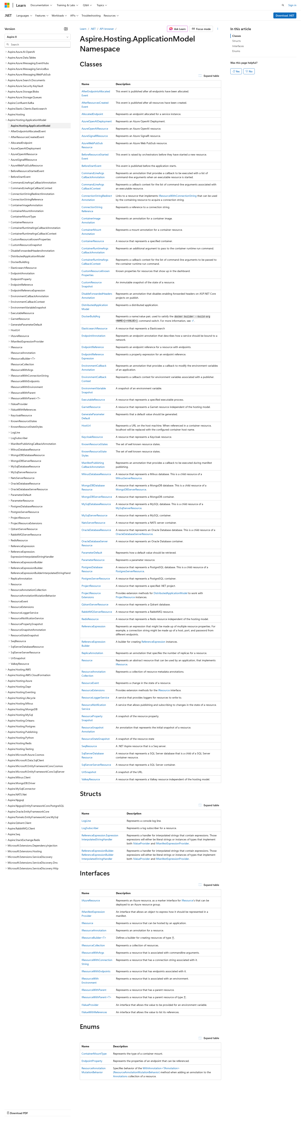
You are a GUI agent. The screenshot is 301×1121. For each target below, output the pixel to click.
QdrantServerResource (95, 604)
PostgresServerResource (130, 571)
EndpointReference (93, 347)
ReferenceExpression (93, 626)
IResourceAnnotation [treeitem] (23, 353)
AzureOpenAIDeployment (97, 121)
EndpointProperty (92, 1061)
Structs (236, 41)
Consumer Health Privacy (110, 1109)
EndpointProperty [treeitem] (21, 279)
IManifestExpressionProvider (172, 843)
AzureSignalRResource (95, 136)
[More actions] (217, 29)
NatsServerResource (93, 522)
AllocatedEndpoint (92, 114)
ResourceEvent (90, 683)
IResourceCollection (93, 945)
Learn (83, 29)
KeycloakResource (92, 437)
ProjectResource (91, 586)
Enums (236, 51)
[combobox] (38, 37)
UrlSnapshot (89, 772)
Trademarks (159, 1109)
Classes (236, 36)
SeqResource (89, 746)
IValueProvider (141, 843)
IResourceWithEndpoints (96, 971)
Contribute (68, 1109)
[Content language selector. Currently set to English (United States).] (22, 1100)
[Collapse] (66, 28)
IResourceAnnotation (94, 930)
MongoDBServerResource (131, 489)
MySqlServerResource (128, 508)
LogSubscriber (90, 828)
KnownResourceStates (95, 444)
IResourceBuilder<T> (94, 937)
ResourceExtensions (93, 690)
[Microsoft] (7, 5)
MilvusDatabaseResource (96, 474)
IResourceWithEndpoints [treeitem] (25, 381)
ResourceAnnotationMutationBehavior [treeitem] (33, 595)
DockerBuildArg (91, 316)
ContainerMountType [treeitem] (23, 216)
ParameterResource (93, 560)
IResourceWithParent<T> (97, 997)
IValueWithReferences (94, 1012)
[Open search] (283, 5)
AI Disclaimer (12, 1109)
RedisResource (90, 619)
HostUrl (86, 425)
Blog (52, 1109)
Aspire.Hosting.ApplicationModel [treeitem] (30, 125)
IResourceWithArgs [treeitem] (22, 370)
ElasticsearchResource (94, 328)
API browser (107, 29)
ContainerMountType (94, 1053)
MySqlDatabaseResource (96, 504)
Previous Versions (35, 1109)
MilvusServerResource (129, 478)
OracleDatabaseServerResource (134, 534)
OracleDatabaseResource (96, 530)
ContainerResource (93, 241)
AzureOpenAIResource (95, 128)
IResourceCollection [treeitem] (22, 364)
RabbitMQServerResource (97, 611)
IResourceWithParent (94, 990)
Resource (87, 660)
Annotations (120, 1076)
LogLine (86, 821)
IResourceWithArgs (93, 952)
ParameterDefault (92, 552)
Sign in (292, 5)
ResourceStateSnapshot (96, 739)
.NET (93, 29)
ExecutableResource (93, 399)
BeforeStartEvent (91, 166)
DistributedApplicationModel (170, 593)
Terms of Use (140, 1109)
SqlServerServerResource (96, 764)
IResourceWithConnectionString (178, 196)
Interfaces (238, 46)
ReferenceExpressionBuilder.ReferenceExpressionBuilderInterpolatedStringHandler (98, 855)
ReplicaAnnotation (92, 653)
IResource (121, 664)
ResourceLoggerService (95, 697)
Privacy (84, 1109)
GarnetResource (91, 407)
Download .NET (285, 15)
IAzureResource (91, 900)
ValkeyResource (91, 779)
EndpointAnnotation (93, 335)
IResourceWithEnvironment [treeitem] (27, 387)
